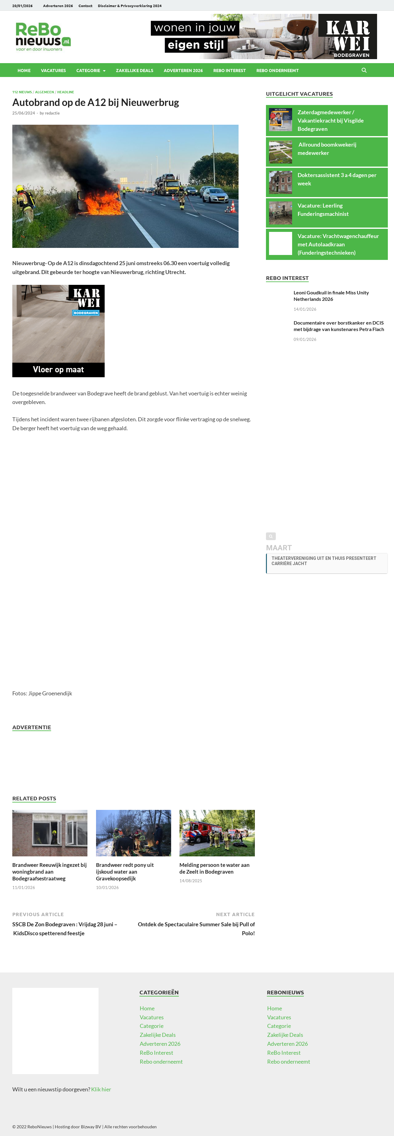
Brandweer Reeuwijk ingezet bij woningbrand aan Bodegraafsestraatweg (49, 872)
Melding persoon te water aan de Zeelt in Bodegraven (214, 868)
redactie (52, 113)
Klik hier (101, 1089)
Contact (85, 5)
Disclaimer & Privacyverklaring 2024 (130, 5)
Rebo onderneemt (277, 70)
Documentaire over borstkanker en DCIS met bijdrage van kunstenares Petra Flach (339, 326)
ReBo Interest (229, 70)
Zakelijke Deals (134, 70)
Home (24, 70)
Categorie (88, 70)
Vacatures (53, 70)
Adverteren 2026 (58, 5)
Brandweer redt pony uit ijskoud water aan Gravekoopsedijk (125, 872)
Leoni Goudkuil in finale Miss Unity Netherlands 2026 (331, 295)
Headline (65, 91)
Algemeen (44, 91)
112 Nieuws (22, 91)
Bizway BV (91, 1126)
